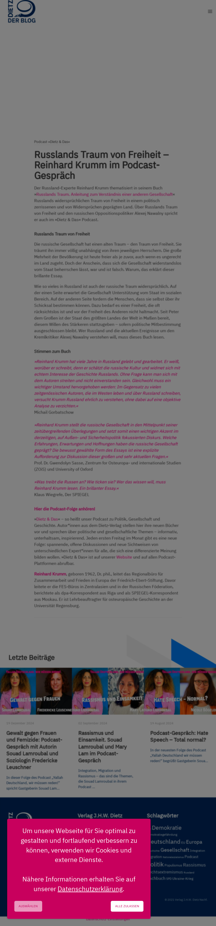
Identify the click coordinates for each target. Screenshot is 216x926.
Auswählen (28, 906)
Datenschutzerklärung (90, 889)
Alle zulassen (127, 906)
